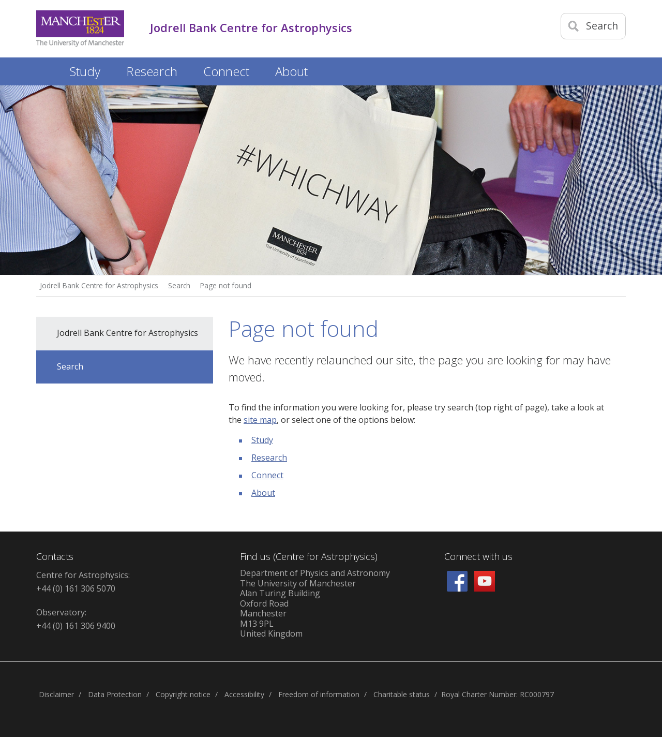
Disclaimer (56, 694)
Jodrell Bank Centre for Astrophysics (99, 285)
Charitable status (401, 694)
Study (262, 440)
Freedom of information (318, 694)
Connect (267, 475)
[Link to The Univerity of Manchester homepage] (80, 28)
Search (179, 285)
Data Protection (115, 694)
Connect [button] (226, 71)
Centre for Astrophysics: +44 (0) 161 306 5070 (83, 581)
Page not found (225, 285)
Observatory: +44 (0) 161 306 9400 (75, 619)
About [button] (291, 71)
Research (269, 457)
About (263, 492)
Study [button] (85, 71)
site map (260, 419)
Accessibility (244, 694)
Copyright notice (183, 694)
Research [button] (151, 71)
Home (46, 69)
